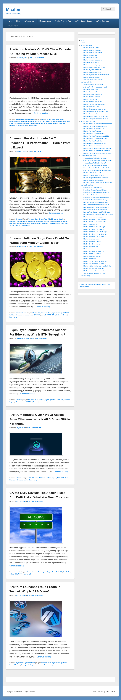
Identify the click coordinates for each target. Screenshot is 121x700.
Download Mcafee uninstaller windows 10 (97, 197)
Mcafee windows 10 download (93, 268)
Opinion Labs (38, 123)
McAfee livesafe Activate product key (95, 111)
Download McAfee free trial (92, 187)
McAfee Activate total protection (94, 104)
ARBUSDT (60, 478)
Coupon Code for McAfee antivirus (94, 158)
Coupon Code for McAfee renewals (95, 165)
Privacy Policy (13, 26)
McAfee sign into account (91, 77)
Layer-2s (33, 665)
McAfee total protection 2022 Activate (95, 116)
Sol (69, 572)
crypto (44, 572)
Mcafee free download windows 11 (94, 263)
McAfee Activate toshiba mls (92, 102)
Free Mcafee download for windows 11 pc (97, 209)
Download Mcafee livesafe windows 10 (96, 192)
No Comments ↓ (40, 58)
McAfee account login (90, 55)
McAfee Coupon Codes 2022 (93, 180)
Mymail (98, 284)
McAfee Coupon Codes (83, 21)
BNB (46, 119)
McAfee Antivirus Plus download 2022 (96, 136)
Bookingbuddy (84, 287)
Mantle (65, 572)
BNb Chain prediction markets (27, 121)
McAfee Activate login (90, 99)
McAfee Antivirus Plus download (94, 133)
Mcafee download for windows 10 (94, 219)
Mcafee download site (90, 246)
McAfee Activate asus (90, 89)
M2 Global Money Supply (59, 221)
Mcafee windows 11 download (93, 271)
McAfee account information (92, 52)
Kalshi (31, 123)
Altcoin (18, 572)
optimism (23, 223)
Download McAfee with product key (95, 200)
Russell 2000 (59, 223)
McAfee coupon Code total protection (95, 178)
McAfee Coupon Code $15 (92, 173)
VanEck (17, 225)
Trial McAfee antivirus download (94, 273)
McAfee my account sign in (92, 72)
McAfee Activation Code (91, 106)
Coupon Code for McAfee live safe (94, 163)
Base (42, 119)
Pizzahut (88, 284)
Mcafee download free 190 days (94, 227)
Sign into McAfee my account (93, 79)
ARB (38, 313)
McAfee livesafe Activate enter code (95, 109)
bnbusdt (63, 121)
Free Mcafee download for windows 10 (96, 205)
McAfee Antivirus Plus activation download (97, 124)
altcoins (34, 572)
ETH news (54, 219)
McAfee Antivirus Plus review (93, 146)
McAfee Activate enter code (92, 94)
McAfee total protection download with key (97, 266)
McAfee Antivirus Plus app (92, 131)
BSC (68, 121)
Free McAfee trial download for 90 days (96, 212)
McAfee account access (91, 48)
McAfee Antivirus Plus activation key (95, 126)
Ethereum (19, 219)
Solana (24, 125)
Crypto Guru (51, 572)
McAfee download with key (92, 256)
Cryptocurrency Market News (25, 119)
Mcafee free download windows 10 (94, 261)
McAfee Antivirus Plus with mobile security (97, 153)
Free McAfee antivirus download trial (95, 202)
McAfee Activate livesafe (91, 97)
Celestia (41, 400)
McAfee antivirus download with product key (98, 214)
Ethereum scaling (22, 480)
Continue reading (42, 113)
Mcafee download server (91, 244)
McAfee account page (90, 57)
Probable (18, 125)
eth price (61, 219)
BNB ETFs (41, 121)
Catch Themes (110, 692)
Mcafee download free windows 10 (94, 234)
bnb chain (52, 119)
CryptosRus (43, 219)
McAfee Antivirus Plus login (92, 141)
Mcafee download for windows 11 (94, 222)
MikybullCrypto (15, 223)
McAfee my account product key (94, 67)
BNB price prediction (53, 121)
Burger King (106, 284)
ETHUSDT (47, 221)
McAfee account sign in (91, 62)
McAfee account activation (92, 50)
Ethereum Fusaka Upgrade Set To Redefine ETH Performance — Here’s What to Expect (40, 143)
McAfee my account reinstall (92, 70)
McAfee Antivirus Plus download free (95, 138)
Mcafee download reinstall (92, 241)
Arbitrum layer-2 (51, 478)
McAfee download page (91, 239)
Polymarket (54, 123)
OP (53, 315)
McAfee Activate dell (90, 92)
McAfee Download (102, 21)
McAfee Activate (45, 21)
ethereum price (33, 221)
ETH (49, 219)
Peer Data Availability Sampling (37, 223)
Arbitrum (31, 219)
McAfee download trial (90, 249)
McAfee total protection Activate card (95, 119)
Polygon (47, 123)
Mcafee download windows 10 (93, 251)
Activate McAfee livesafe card (93, 84)
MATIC (49, 315)
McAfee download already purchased (95, 217)
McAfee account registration (92, 60)
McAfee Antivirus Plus (63, 21)
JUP (61, 572)
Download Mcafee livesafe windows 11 (96, 195)
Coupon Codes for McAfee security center (97, 170)
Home (10, 21)
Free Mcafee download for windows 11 (96, 207)
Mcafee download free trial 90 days (95, 231)
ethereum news (22, 221)
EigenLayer (49, 400)
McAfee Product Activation (92, 114)
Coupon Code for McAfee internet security (97, 160)
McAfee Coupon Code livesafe (93, 175)
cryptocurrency (57, 313)
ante (30, 58)
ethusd (40, 221)
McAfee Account (29, 21)
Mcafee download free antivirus (93, 229)
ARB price (34, 478)
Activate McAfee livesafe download (95, 87)
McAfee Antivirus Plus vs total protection (96, 151)
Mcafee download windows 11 (93, 254)
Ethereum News (21, 313)
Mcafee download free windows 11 (94, 236)
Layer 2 (43, 315)
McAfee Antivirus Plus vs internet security (97, 148)
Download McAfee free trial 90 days (95, 190)
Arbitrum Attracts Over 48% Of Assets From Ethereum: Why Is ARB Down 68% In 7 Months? (40, 419)
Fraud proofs (25, 665)
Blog (18, 21)
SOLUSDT (18, 574)
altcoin (34, 313)
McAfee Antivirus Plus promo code (94, 143)
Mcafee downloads (89, 259)
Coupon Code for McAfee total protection (97, 168)
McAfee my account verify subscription (96, 75)
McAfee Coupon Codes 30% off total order (97, 182)
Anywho (81, 284)
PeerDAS (52, 223)
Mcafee (13, 9)
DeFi (57, 572)
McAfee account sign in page (93, 65)
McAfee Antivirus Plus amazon (93, 128)
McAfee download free (90, 224)
